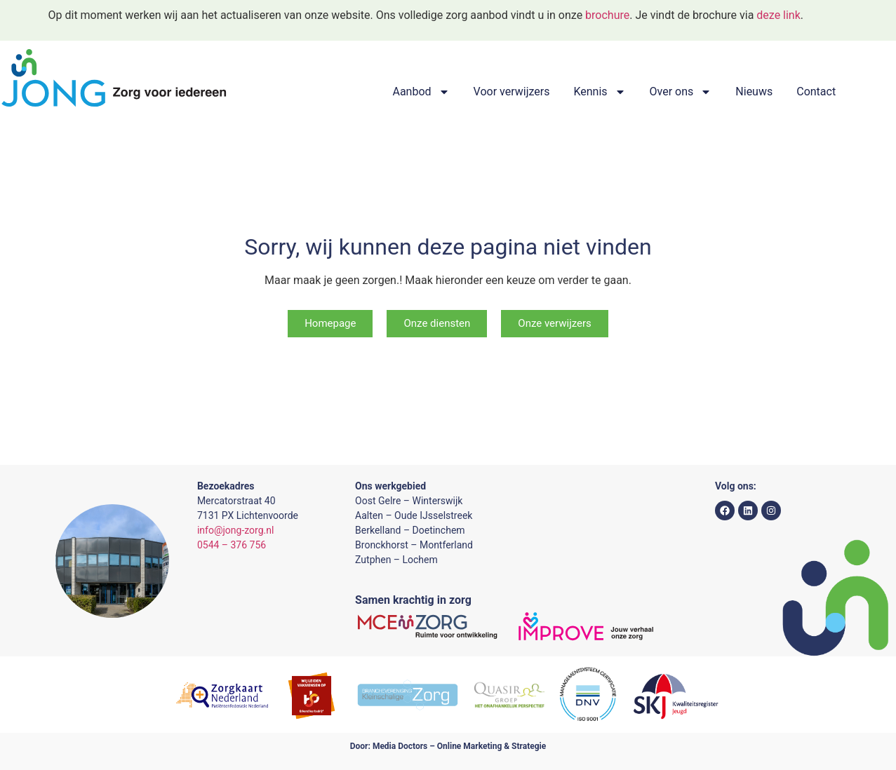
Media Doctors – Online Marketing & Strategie (459, 746)
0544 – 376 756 (231, 545)
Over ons (681, 92)
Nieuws (754, 91)
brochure (607, 15)
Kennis (599, 92)
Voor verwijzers (512, 91)
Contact (816, 91)
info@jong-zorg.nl (235, 530)
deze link (778, 15)
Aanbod (420, 92)
